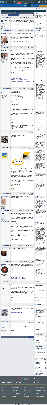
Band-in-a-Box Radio (17, 392)
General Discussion (16, 8)
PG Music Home (4, 8)
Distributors (4, 393)
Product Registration (40, 396)
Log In (44, 8)
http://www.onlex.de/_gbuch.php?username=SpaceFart (24, 81)
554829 (33, 147)
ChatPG (37, 13)
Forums (10, 8)
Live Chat (22, 3)
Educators (3, 395)
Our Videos (13, 128)
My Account (26, 394)
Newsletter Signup (28, 390)
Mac (44, 159)
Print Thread (10, 15)
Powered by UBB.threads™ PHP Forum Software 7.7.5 (23, 404)
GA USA (2, 97)
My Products (26, 396)
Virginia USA (3, 208)
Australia (2, 162)
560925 (33, 245)
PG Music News (39, 28)
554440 (33, 17)
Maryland (2, 45)
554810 (33, 88)
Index (17, 13)
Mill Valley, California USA (5, 221)
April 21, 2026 (38, 222)
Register (38, 8)
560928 (33, 261)
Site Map (45, 399)
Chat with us (39, 382)
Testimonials (15, 395)
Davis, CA (2, 28)
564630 (33, 321)
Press (3, 392)
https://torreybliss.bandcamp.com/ (16, 312)
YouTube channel (42, 203)
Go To (16, 15)
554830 (33, 193)
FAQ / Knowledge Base (40, 390)
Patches (37, 389)
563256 (33, 281)
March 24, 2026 (38, 304)
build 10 (37, 311)
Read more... (38, 108)
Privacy (41, 399)
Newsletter (39, 379)
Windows (38, 160)
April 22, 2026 (38, 196)
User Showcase (24, 8)
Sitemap (3, 396)
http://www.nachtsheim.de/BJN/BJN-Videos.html (19, 79)
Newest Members (39, 346)
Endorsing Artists (16, 393)
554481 (33, 30)
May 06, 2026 (38, 30)
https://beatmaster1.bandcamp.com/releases (18, 278)
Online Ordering (30, 3)
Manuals (37, 392)
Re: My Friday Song (7, 17)
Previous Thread (8, 13)
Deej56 (20, 17)
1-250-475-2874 (28, 2)
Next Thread (27, 13)
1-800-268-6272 (23, 2)
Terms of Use (36, 399)
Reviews (14, 396)
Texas (2, 259)
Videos (37, 393)
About (3, 389)
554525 (33, 47)
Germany (2, 62)
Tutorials (37, 395)
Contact (3, 390)
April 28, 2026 (38, 111)
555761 (33, 210)
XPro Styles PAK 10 (39, 256)
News (25, 389)
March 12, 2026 (38, 316)
